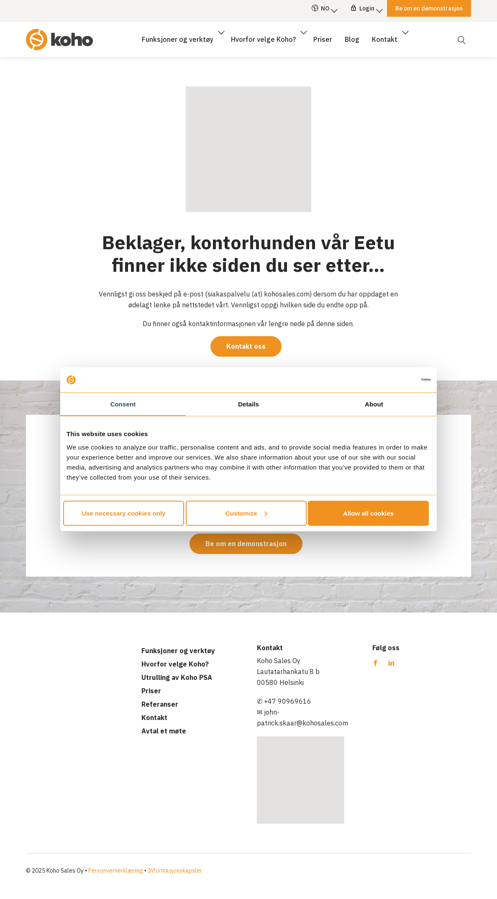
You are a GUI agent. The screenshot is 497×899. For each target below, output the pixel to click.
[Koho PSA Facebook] (376, 663)
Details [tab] (248, 404)
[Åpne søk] (461, 34)
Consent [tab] (123, 404)
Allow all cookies (368, 512)
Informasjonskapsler (175, 870)
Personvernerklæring (115, 870)
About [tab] (374, 404)
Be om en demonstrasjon (246, 543)
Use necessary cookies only (123, 512)
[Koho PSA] (59, 34)
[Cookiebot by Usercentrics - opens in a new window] (393, 380)
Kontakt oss (246, 346)
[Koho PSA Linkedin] (391, 663)
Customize (246, 512)
